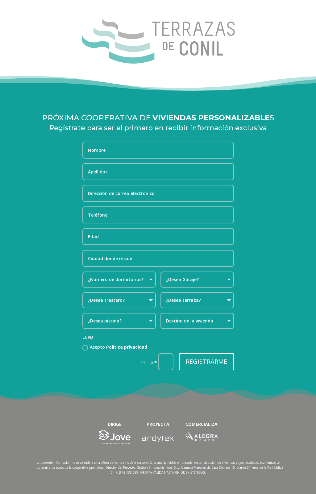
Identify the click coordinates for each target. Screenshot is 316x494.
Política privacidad (126, 347)
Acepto (114, 347)
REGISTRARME (206, 361)
